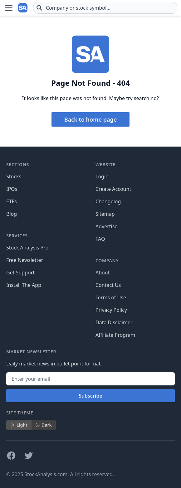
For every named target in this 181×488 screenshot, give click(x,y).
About (102, 272)
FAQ (100, 238)
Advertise (106, 226)
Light (18, 425)
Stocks (13, 176)
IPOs (11, 189)
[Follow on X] (29, 456)
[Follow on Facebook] (11, 456)
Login (102, 176)
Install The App (23, 285)
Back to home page (90, 119)
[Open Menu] (9, 8)
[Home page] (23, 7)
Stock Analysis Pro (27, 247)
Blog (11, 213)
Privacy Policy (111, 310)
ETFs (11, 201)
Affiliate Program (115, 334)
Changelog (108, 201)
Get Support (20, 272)
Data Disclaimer (114, 322)
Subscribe (90, 395)
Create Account (113, 189)
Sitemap (105, 213)
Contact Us (108, 285)
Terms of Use (110, 297)
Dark (43, 425)
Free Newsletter (24, 260)
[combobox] (105, 8)
